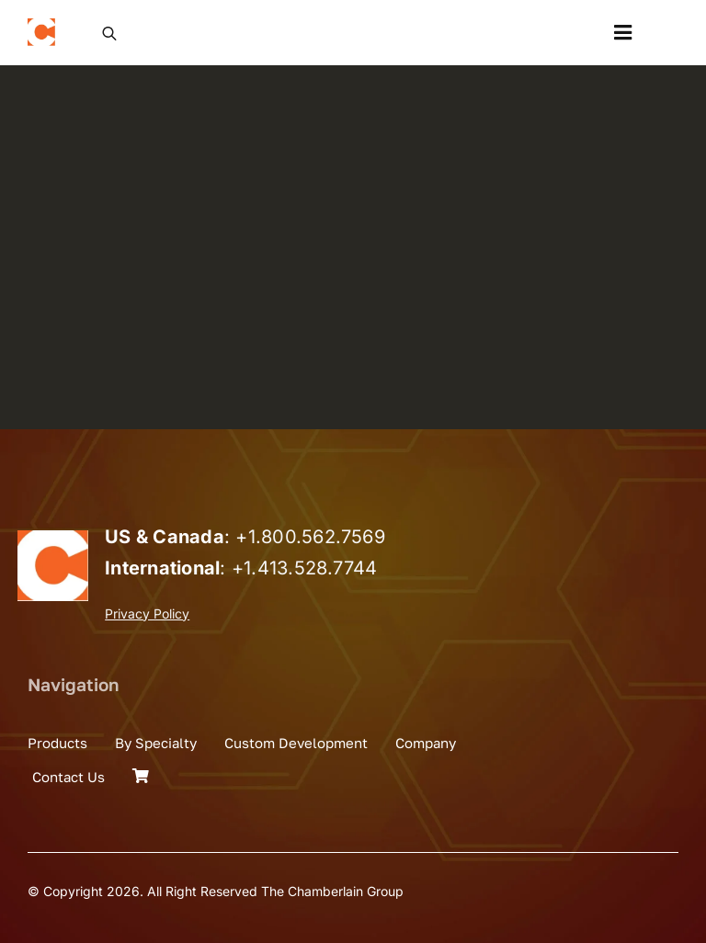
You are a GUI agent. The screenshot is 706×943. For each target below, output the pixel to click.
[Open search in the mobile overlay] (109, 32)
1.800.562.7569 (316, 537)
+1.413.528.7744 (305, 568)
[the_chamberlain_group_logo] (41, 26)
